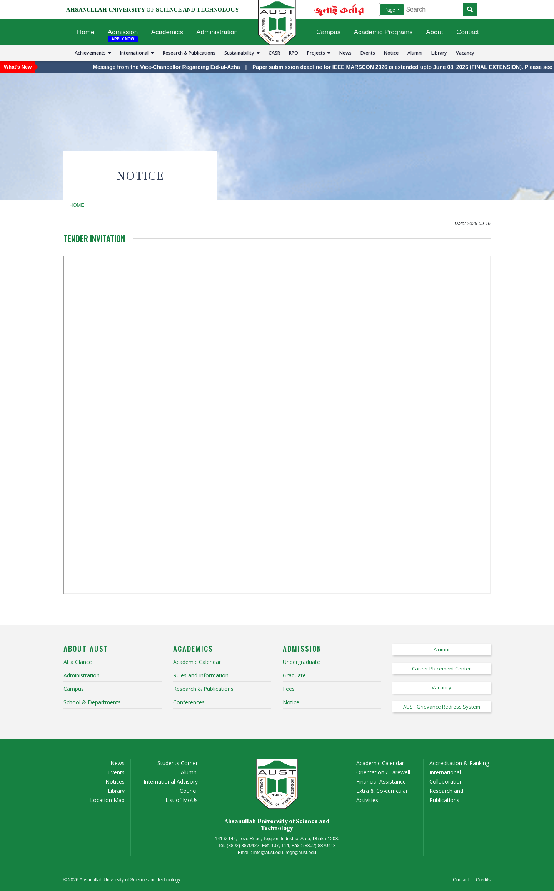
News (345, 53)
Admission (123, 32)
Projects (318, 53)
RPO (293, 53)
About (434, 32)
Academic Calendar (380, 763)
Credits (483, 880)
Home (85, 32)
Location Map (107, 800)
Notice (391, 53)
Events (367, 53)
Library (439, 53)
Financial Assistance (381, 781)
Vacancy (465, 53)
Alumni (414, 53)
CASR (274, 53)
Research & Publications (189, 53)
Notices (115, 781)
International (137, 53)
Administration (217, 32)
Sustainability (242, 53)
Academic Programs (383, 32)
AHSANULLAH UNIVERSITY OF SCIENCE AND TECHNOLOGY (152, 10)
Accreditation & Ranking (459, 763)
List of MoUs (181, 800)
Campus (328, 32)
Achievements (93, 53)
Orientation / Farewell (383, 772)
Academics (167, 32)
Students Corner (177, 763)
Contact (467, 32)
